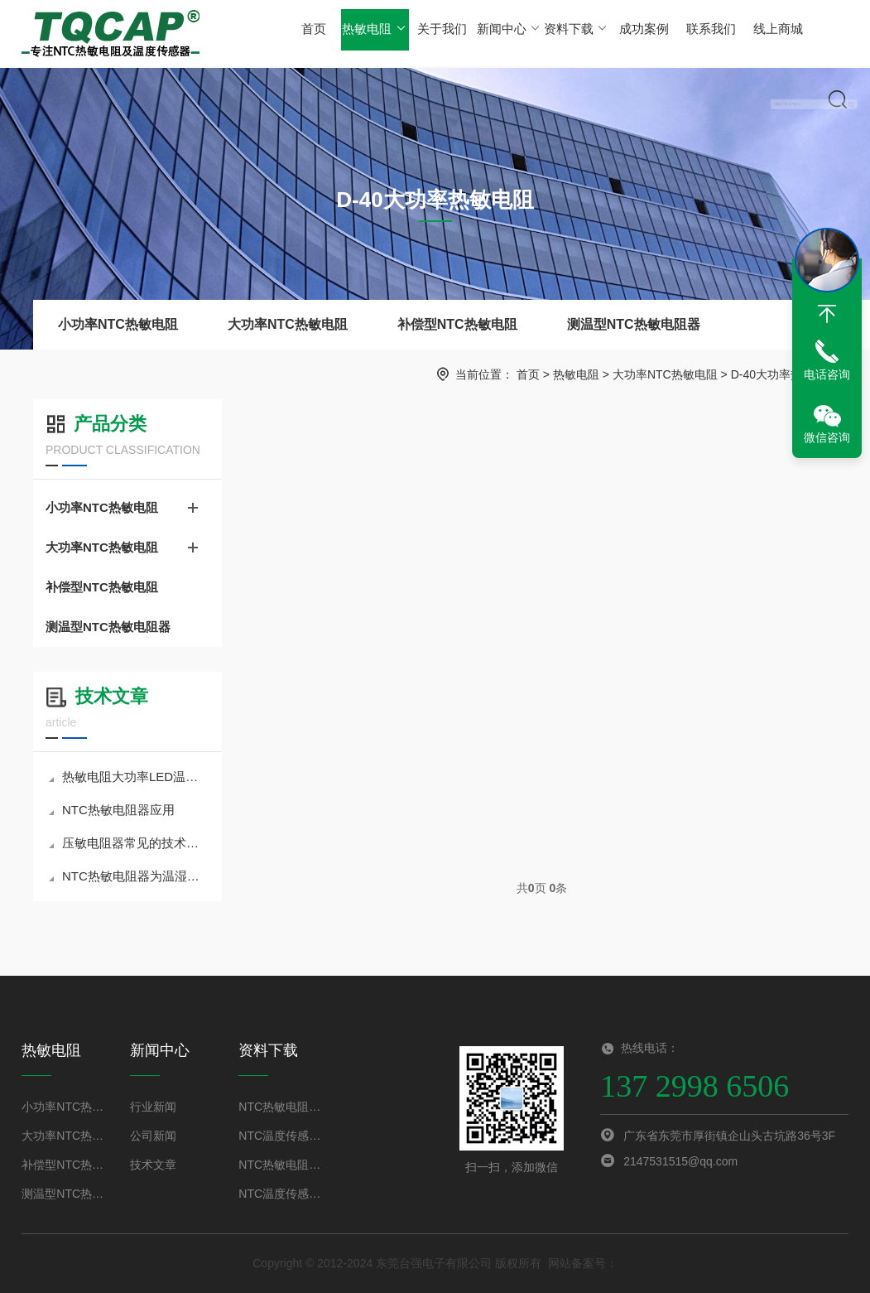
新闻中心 (505, 33)
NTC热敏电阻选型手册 (282, 1164)
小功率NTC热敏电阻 (118, 324)
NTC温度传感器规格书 (282, 1135)
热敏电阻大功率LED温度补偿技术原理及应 (129, 777)
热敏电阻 (373, 33)
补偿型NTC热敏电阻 (457, 324)
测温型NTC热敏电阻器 (633, 324)
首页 (313, 33)
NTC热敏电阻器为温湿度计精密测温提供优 (129, 876)
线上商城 (769, 33)
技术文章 (153, 1164)
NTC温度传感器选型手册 (282, 1193)
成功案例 (637, 33)
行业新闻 (153, 1106)
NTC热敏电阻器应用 (112, 810)
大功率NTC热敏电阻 (288, 324)
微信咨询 (827, 437)
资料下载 (570, 33)
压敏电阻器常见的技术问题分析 (129, 843)
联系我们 (703, 33)
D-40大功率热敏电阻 (784, 374)
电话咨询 (827, 374)
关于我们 (439, 33)
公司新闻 (153, 1135)
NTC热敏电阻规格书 (282, 1106)
